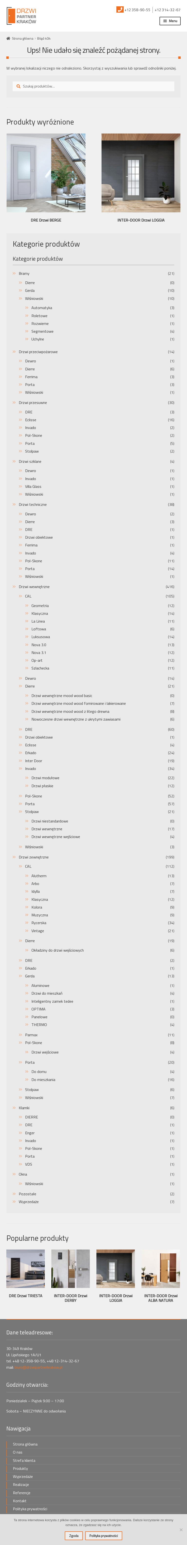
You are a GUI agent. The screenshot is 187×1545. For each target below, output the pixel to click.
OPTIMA (38, 1009)
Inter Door (33, 761)
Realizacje (21, 1484)
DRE (28, 412)
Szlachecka (40, 668)
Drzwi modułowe (45, 778)
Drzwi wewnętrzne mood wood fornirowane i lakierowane (78, 703)
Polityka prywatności (30, 1509)
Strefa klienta (24, 1460)
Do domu (39, 1071)
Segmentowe (42, 331)
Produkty (20, 1468)
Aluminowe (40, 985)
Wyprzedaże (29, 1202)
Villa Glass (33, 486)
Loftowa (38, 629)
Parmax (31, 1035)
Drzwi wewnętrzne (34, 586)
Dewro (30, 361)
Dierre (30, 283)
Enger (30, 1133)
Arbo (35, 883)
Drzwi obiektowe (39, 537)
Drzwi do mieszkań (47, 993)
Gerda (30, 290)
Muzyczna (39, 915)
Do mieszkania (43, 1079)
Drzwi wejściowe (45, 1052)
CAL (28, 596)
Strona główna (22, 38)
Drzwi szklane (30, 461)
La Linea (38, 621)
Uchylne (37, 339)
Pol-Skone (33, 435)
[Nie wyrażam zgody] (180, 1529)
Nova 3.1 (38, 652)
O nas (17, 1452)
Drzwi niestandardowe (49, 821)
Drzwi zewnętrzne (34, 857)
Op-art (37, 660)
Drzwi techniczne (33, 504)
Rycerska (38, 923)
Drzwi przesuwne (33, 402)
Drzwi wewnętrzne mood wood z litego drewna (70, 711)
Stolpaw (32, 451)
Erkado (30, 753)
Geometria (40, 605)
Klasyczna (39, 613)
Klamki (24, 1108)
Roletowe (39, 316)
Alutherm (39, 876)
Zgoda (73, 1535)
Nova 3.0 (38, 645)
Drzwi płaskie (42, 786)
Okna (23, 1174)
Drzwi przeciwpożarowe (38, 352)
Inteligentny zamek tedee (52, 1001)
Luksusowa (40, 637)
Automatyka (41, 308)
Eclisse (30, 420)
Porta (30, 384)
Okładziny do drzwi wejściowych (57, 950)
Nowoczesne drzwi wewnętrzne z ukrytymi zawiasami (76, 719)
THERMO (39, 1024)
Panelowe (39, 1017)
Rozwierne (40, 323)
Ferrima (31, 377)
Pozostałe (27, 1194)
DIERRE (31, 1117)
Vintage (37, 931)
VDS (28, 1164)
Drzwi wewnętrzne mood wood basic (61, 695)
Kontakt (20, 1501)
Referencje (21, 1493)
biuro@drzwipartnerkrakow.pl (38, 1367)
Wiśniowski (34, 298)
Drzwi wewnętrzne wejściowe (55, 836)
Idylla (35, 891)
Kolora (36, 907)
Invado (30, 427)
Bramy (24, 273)
